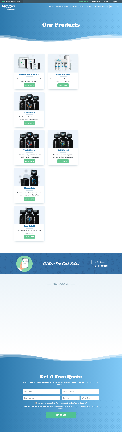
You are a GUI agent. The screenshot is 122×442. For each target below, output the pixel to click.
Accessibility (23, 432)
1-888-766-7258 (102, 188)
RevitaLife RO (61, 73)
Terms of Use (14, 432)
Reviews (80, 9)
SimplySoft (93, 110)
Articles (87, 9)
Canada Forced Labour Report (9, 436)
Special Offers (83, 2)
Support (114, 2)
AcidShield (61, 110)
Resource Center (40, 409)
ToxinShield (28, 110)
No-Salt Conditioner (28, 73)
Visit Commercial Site (73, 415)
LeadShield (28, 148)
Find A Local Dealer (41, 399)
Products (72, 9)
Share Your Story (40, 407)
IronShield (93, 73)
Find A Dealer (95, 2)
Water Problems (60, 9)
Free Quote (113, 9)
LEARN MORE (28, 84)
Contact (105, 2)
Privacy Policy (94, 328)
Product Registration (42, 404)
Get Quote (101, 184)
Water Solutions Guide (42, 397)
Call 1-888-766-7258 (100, 9)
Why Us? (50, 9)
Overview (9, 391)
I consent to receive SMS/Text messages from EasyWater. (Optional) (62, 325)
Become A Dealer (40, 402)
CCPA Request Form (25, 436)
